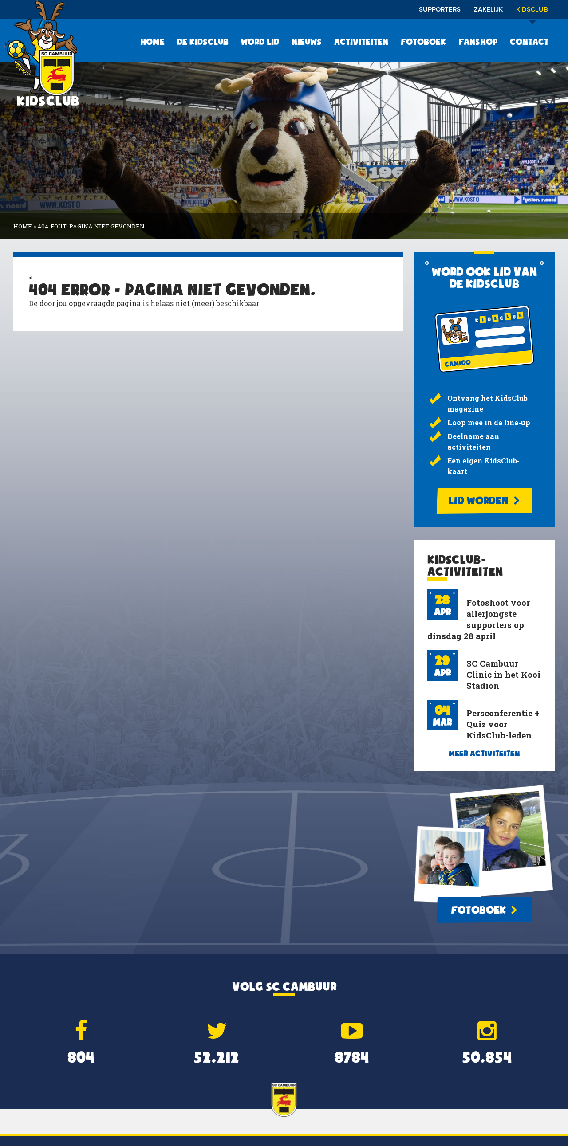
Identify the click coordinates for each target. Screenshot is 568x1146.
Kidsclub (532, 13)
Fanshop (477, 41)
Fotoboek (423, 41)
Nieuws (307, 41)
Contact (529, 41)
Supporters (440, 10)
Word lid (260, 41)
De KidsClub (203, 41)
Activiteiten (361, 41)
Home (152, 41)
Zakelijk (488, 10)
